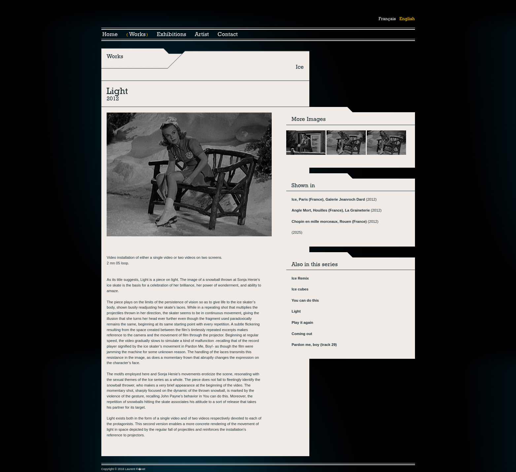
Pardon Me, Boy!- (199, 346)
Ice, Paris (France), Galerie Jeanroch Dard (328, 199)
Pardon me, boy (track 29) (314, 345)
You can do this (305, 300)
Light (296, 311)
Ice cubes (300, 289)
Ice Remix (300, 278)
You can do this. (216, 396)
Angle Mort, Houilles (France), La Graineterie (331, 210)
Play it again (302, 322)
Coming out (302, 334)
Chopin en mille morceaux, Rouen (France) (329, 221)
